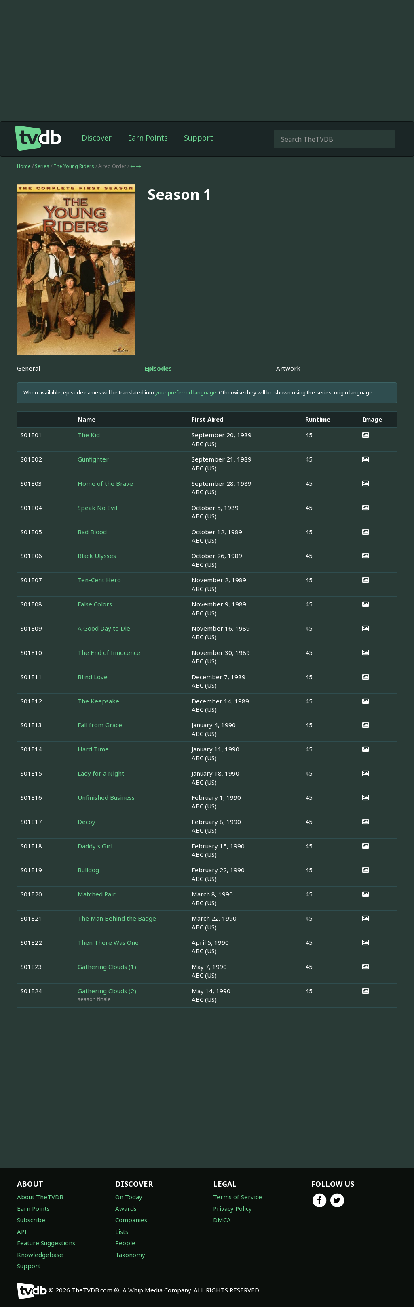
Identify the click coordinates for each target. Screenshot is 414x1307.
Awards (126, 1208)
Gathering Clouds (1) (107, 967)
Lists (121, 1231)
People (125, 1243)
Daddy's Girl (95, 846)
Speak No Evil (97, 507)
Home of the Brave (105, 483)
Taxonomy (130, 1254)
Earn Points (148, 138)
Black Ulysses (97, 556)
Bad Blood (92, 532)
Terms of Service (237, 1197)
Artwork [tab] (288, 368)
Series (42, 166)
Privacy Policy (232, 1208)
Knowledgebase (40, 1254)
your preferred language (185, 392)
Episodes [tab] (158, 368)
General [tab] (28, 368)
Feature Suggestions (46, 1243)
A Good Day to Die (104, 628)
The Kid (89, 435)
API (22, 1231)
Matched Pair (97, 894)
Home (24, 166)
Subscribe (31, 1220)
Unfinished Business (106, 797)
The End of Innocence (109, 652)
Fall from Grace (100, 725)
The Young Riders (74, 166)
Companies (131, 1220)
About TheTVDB (40, 1197)
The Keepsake (98, 701)
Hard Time (93, 749)
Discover (97, 138)
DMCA (222, 1220)
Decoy (86, 822)
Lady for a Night (101, 773)
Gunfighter (93, 459)
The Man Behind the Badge (117, 918)
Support (198, 138)
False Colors (95, 604)
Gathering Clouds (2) (107, 991)
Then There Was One (108, 942)
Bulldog (88, 870)
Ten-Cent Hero (99, 580)
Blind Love (93, 677)
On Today (128, 1197)
